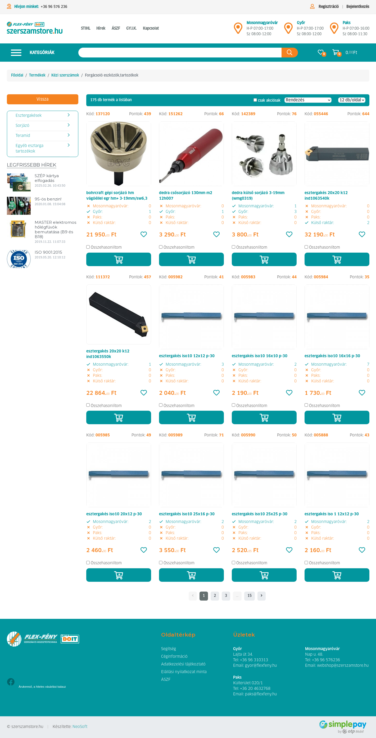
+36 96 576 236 (54, 7)
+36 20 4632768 (255, 689)
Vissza (42, 99)
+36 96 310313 (254, 660)
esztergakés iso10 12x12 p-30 (187, 356)
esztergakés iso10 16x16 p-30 (332, 356)
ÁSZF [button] (116, 28)
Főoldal (17, 75)
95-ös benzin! (48, 199)
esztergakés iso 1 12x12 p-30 (332, 514)
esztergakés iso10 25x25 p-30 (259, 514)
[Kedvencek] (144, 235)
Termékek (37, 75)
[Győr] (288, 30)
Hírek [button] (100, 28)
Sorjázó (22, 126)
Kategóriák (30, 52)
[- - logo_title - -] (261, 596)
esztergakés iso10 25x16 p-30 (187, 514)
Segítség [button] (168, 649)
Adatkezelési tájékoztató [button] (183, 664)
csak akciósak (269, 100)
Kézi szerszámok (65, 75)
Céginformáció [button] (174, 657)
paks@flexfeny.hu (261, 694)
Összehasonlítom (106, 247)
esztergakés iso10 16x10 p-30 (259, 356)
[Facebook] (11, 682)
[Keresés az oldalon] (180, 52)
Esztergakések (29, 116)
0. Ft (351, 52)
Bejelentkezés (357, 7)
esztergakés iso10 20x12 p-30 (114, 514)
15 (249, 596)
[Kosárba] (118, 259)
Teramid (23, 136)
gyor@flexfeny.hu (261, 666)
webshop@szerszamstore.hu (343, 666)
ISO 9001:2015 (48, 252)
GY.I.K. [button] (131, 28)
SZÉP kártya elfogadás (47, 178)
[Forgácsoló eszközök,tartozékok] (34, 28)
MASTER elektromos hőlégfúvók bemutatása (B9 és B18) (55, 229)
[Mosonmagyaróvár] (238, 30)
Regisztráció (329, 7)
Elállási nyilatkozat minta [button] (184, 672)
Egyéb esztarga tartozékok (29, 148)
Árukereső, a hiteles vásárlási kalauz (42, 686)
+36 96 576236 (326, 660)
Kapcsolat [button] (151, 28)
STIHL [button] (85, 28)
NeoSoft (80, 727)
